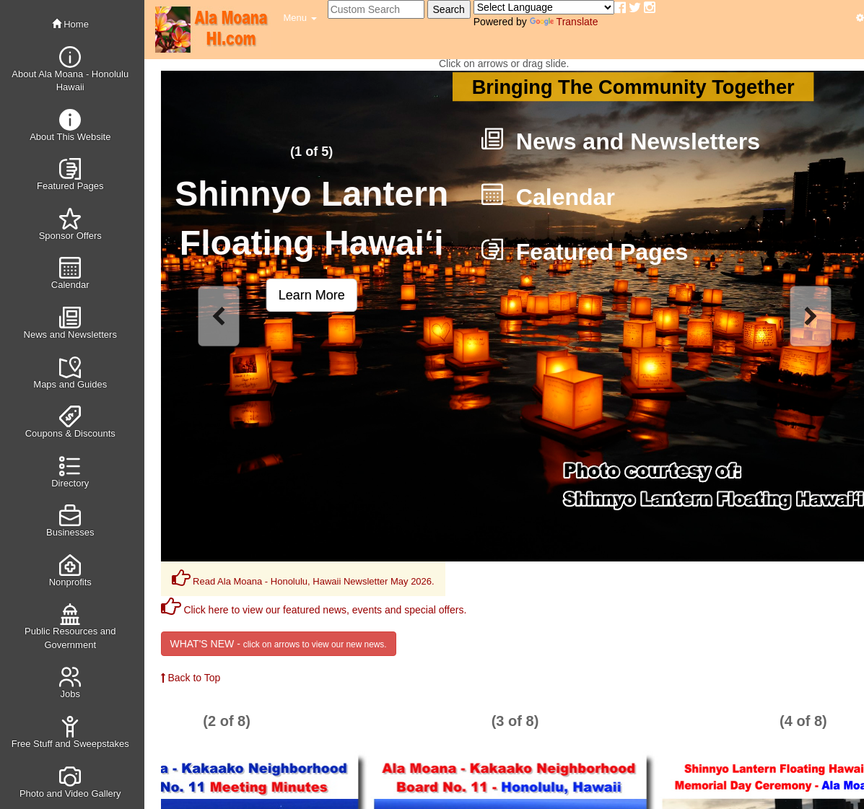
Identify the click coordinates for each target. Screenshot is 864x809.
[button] (300, 18)
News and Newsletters (620, 141)
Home (70, 24)
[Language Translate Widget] (544, 7)
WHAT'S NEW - (278, 644)
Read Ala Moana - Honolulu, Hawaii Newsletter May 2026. (303, 578)
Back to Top (191, 677)
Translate (564, 21)
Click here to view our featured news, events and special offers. (314, 610)
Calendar (547, 197)
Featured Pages (584, 252)
